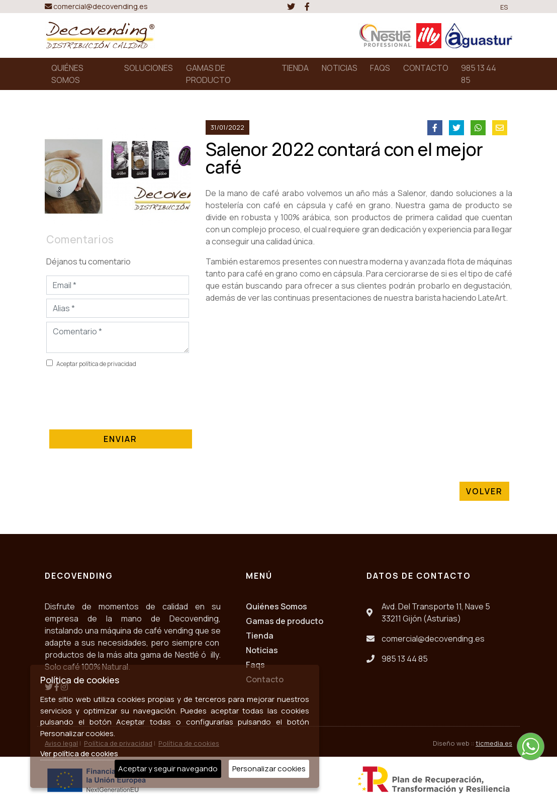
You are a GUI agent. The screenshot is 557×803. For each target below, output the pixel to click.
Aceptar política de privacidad (96, 364)
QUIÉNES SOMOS (67, 73)
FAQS (380, 67)
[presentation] (122, 396)
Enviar (121, 438)
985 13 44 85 (478, 73)
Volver (484, 491)
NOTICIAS (339, 67)
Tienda (259, 635)
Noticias (262, 650)
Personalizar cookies (269, 768)
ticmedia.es (494, 743)
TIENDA (295, 67)
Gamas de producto (284, 621)
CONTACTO (425, 67)
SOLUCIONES (148, 67)
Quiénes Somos (276, 606)
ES (504, 7)
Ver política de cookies (79, 753)
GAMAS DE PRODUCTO (208, 73)
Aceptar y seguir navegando (168, 768)
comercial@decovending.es (96, 6)
